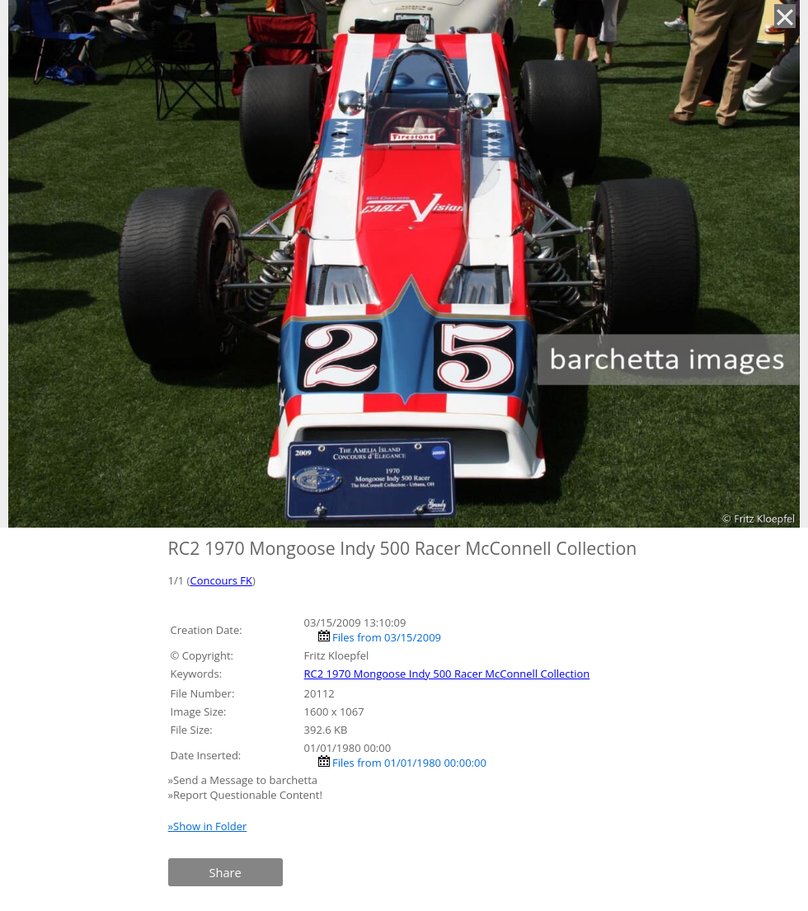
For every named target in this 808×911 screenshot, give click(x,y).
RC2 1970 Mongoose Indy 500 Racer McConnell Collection (447, 673)
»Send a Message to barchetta (244, 779)
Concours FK (221, 580)
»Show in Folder (207, 826)
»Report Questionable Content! (245, 794)
